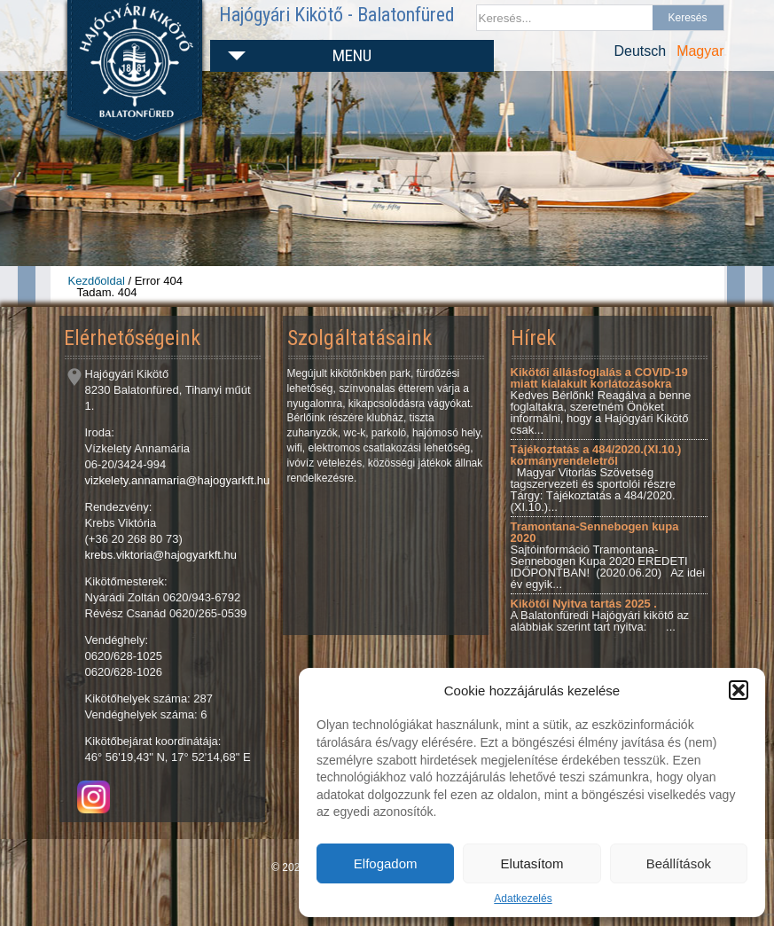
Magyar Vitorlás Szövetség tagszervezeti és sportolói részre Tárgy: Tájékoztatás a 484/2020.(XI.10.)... (596, 478)
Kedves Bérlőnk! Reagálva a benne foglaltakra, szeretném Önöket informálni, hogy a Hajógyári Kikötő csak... (601, 400)
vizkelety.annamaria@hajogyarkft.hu (177, 480)
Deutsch (640, 51)
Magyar (699, 51)
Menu (351, 55)
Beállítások (678, 863)
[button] (738, 690)
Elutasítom (532, 863)
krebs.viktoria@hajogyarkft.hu (161, 554)
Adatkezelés (522, 898)
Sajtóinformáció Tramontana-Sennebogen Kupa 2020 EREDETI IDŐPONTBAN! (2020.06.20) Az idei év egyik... (608, 555)
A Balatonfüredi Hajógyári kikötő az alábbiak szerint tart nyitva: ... (600, 615)
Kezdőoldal (96, 280)
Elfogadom (386, 863)
